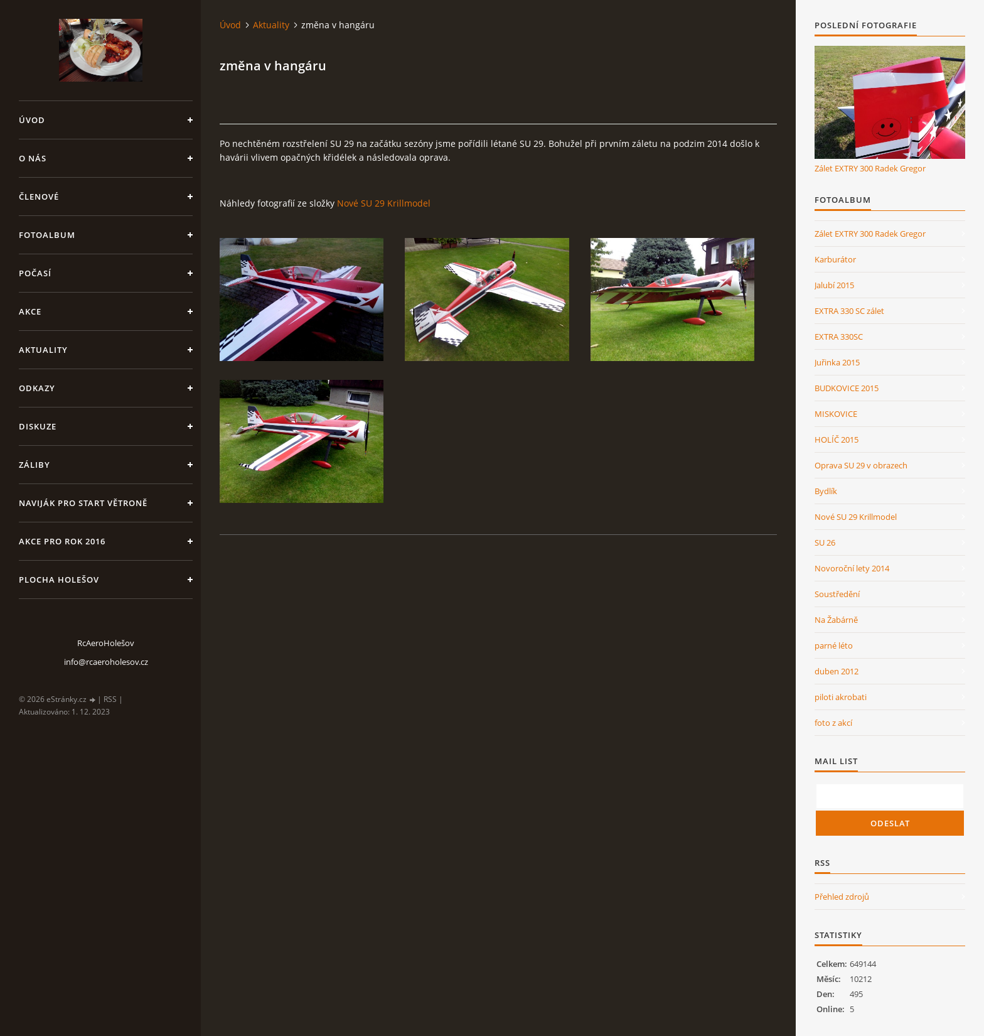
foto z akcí (833, 722)
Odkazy (37, 388)
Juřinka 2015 (837, 362)
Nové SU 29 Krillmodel (383, 203)
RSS (110, 699)
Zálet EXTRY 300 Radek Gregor (870, 168)
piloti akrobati (841, 697)
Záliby (34, 464)
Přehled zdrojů (842, 896)
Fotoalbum (47, 234)
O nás (32, 158)
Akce (30, 311)
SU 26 (825, 542)
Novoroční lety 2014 (852, 568)
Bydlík (826, 491)
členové (39, 196)
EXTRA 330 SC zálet (849, 310)
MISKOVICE (836, 413)
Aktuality (43, 349)
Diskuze (37, 426)
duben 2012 (836, 671)
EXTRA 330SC (839, 336)
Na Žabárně (836, 619)
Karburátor (835, 259)
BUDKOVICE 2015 (847, 388)
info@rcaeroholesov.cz (106, 661)
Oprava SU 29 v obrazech (861, 465)
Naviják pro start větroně (83, 503)
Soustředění (837, 594)
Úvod (32, 120)
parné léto (834, 645)
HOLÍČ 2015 (836, 439)
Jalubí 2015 (834, 285)
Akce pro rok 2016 (62, 541)
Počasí (35, 273)
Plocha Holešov (59, 579)
